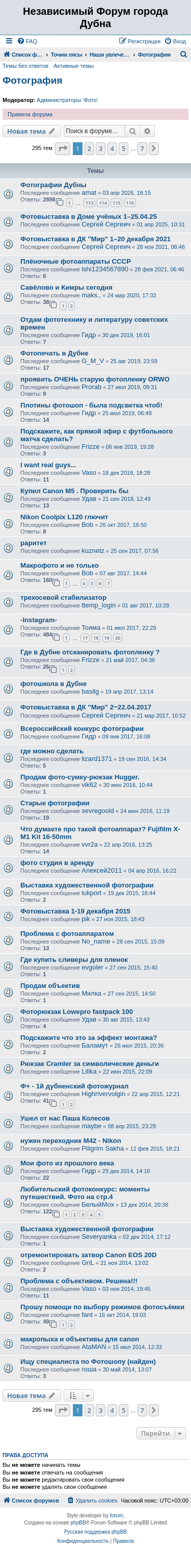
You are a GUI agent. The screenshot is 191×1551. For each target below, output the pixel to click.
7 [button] (142, 148)
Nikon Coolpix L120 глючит (64, 517)
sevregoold (97, 811)
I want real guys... (48, 465)
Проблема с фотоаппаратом (67, 933)
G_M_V (92, 361)
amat (88, 192)
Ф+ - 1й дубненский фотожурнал (74, 1086)
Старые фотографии (55, 803)
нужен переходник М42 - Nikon (70, 1141)
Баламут (94, 1045)
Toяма (90, 627)
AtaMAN (93, 1347)
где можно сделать (52, 751)
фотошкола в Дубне (53, 684)
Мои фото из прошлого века (67, 1163)
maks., (91, 295)
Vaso (88, 472)
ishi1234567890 (104, 269)
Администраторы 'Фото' (67, 100)
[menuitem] (27, 41)
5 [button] (123, 148)
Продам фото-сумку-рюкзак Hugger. (80, 777)
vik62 (89, 785)
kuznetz (92, 550)
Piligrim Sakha (102, 1148)
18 (95, 637)
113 (89, 202)
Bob (87, 524)
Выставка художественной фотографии (87, 885)
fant (87, 1314)
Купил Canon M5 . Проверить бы (74, 491)
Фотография (33, 80)
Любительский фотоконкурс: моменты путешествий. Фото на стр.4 (85, 1193)
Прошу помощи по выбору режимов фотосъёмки (102, 1307)
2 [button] (89, 148)
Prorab (91, 387)
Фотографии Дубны (53, 185)
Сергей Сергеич (105, 224)
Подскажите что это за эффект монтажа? (88, 1037)
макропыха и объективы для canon (79, 1339)
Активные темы (73, 66)
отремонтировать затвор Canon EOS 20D (88, 1255)
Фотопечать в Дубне (54, 353)
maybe (91, 1126)
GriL (87, 1262)
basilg (90, 691)
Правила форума (30, 114)
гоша (88, 1369)
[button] (62, 148)
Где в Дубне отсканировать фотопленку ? (90, 652)
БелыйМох (97, 1204)
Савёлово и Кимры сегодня (66, 287)
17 (85, 637)
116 (130, 202)
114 (102, 202)
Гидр (88, 335)
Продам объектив (50, 985)
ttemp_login (98, 605)
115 (116, 202)
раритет (33, 543)
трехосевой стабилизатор (63, 597)
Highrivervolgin (103, 1094)
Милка (91, 993)
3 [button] (100, 148)
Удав (88, 498)
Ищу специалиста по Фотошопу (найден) (88, 1361)
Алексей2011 (101, 870)
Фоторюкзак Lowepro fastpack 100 (76, 1011)
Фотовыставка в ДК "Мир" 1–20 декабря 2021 (95, 239)
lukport (91, 893)
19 (107, 637)
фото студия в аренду (57, 863)
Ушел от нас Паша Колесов (65, 1118)
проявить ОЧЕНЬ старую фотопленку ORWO (95, 379)
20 (117, 637)
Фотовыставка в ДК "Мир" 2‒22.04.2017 (85, 707)
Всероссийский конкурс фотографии (82, 728)
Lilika (89, 1071)
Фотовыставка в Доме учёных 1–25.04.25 (88, 216)
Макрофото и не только (59, 565)
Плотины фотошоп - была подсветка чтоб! (91, 405)
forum (116, 1515)
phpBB (78, 1522)
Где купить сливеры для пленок (74, 959)
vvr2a (89, 844)
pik (85, 919)
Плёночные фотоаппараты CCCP (75, 261)
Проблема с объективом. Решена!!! (79, 1281)
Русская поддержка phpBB (95, 1532)
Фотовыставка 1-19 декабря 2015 (75, 911)
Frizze (90, 446)
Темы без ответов (25, 66)
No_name (95, 941)
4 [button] (112, 148)
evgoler (92, 967)
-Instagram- (38, 620)
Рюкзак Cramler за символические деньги (89, 1063)
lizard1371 (96, 758)
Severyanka (99, 1236)
